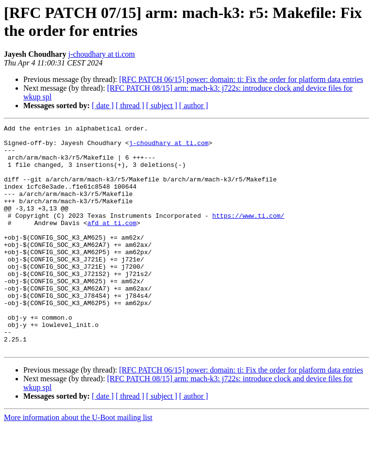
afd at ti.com (111, 243)
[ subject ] (161, 105)
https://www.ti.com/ (248, 234)
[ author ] (193, 105)
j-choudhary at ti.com (101, 54)
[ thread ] (130, 105)
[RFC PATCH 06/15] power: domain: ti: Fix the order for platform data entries (241, 79)
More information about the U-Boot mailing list (78, 462)
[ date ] (103, 105)
